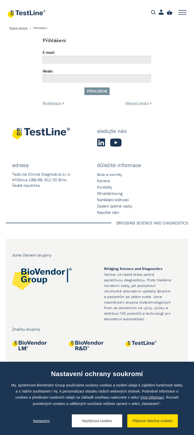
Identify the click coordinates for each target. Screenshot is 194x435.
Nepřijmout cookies (97, 421)
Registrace (52, 103)
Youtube (116, 143)
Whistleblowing (110, 193)
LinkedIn (101, 143)
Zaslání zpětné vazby (114, 206)
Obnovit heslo (137, 103)
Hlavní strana (18, 28)
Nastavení (41, 421)
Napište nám (108, 212)
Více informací (152, 397)
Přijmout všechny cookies (153, 421)
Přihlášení (97, 91)
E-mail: (97, 57)
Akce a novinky (109, 174)
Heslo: (97, 76)
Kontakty (104, 187)
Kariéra (103, 180)
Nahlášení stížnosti (113, 199)
